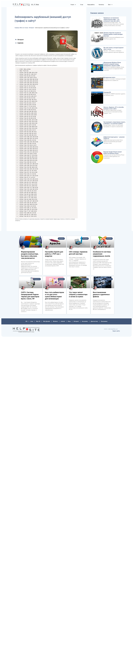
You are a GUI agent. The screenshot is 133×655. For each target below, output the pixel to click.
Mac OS (39, 322)
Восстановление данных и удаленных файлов (101, 295)
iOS (27, 322)
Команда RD (107, 92)
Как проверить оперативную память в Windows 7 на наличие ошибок (114, 123)
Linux (32, 322)
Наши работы (91, 5)
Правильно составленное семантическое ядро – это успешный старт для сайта (111, 20)
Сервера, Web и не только (22, 28)
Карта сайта (116, 331)
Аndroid (63, 322)
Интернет (31, 28)
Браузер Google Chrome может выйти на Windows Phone (112, 152)
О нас (81, 5)
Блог (110, 5)
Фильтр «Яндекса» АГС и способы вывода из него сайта (113, 108)
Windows (55, 322)
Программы (103, 322)
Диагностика (93, 322)
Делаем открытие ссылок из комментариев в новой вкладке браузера (112, 35)
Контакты (101, 5)
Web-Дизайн (47, 322)
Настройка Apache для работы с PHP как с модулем (54, 254)
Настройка (84, 322)
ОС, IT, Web (35, 5)
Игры (69, 322)
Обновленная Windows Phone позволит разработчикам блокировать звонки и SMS (112, 64)
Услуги (73, 5)
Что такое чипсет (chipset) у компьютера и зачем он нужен (78, 295)
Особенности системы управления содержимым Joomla (102, 254)
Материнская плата (109, 78)
